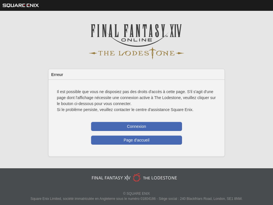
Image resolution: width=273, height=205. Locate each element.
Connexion (136, 126)
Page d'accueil (137, 140)
